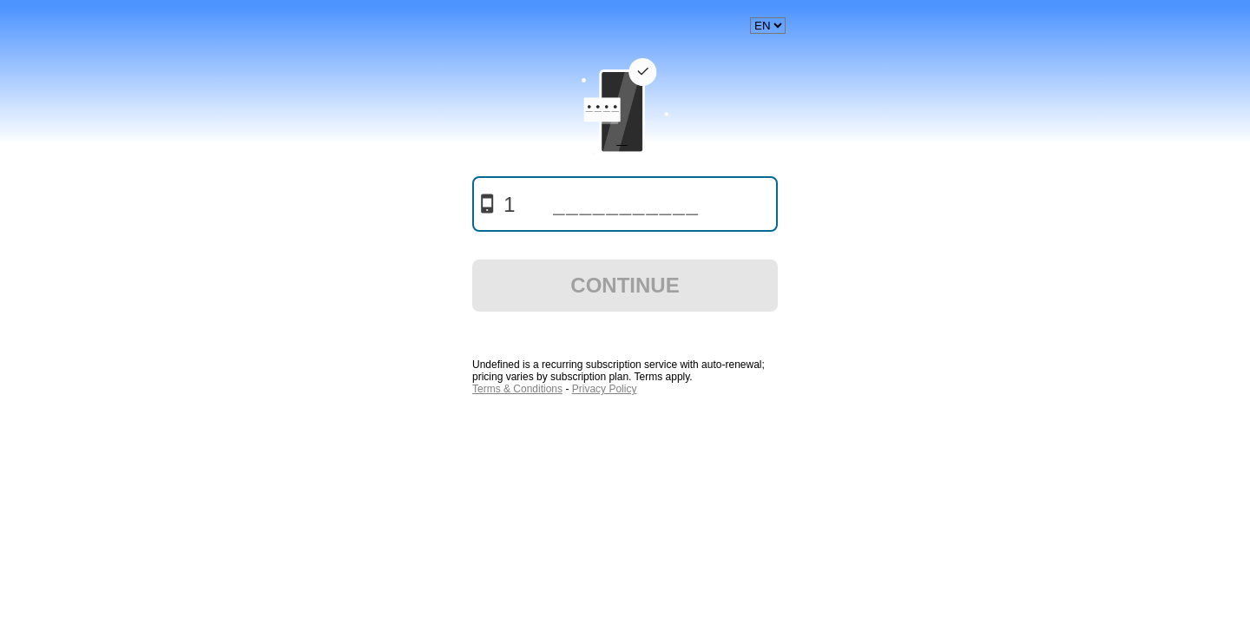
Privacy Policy (604, 389)
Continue (624, 285)
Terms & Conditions (517, 389)
